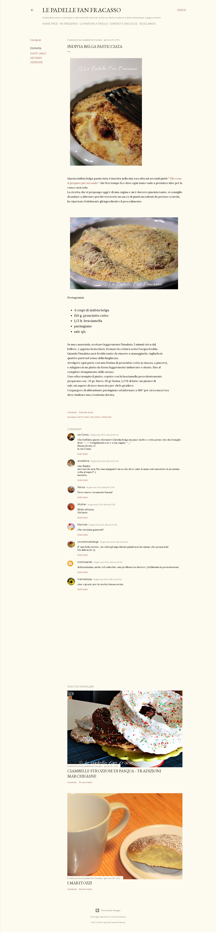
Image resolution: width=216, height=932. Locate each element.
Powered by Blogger (108, 910)
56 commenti (85, 889)
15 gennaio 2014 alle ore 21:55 (101, 504)
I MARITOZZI (79, 883)
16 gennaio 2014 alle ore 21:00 (108, 562)
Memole (82, 524)
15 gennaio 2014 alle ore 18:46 (104, 434)
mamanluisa (84, 579)
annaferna (83, 460)
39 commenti (85, 782)
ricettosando (84, 562)
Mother (81, 504)
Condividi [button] (35, 40)
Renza (81, 487)
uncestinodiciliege (88, 541)
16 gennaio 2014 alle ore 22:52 (107, 579)
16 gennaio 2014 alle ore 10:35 (103, 524)
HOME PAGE (50, 23)
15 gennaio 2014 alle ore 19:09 (105, 461)
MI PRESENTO (69, 23)
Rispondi (82, 454)
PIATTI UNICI (38, 53)
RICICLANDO (147, 23)
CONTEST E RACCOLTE (124, 23)
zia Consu (83, 434)
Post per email (86, 412)
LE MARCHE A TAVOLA (94, 23)
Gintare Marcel (118, 916)
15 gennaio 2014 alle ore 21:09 (100, 487)
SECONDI (36, 57)
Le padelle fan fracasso (81, 10)
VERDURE (36, 62)
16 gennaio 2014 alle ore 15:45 (114, 542)
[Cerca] (181, 10)
